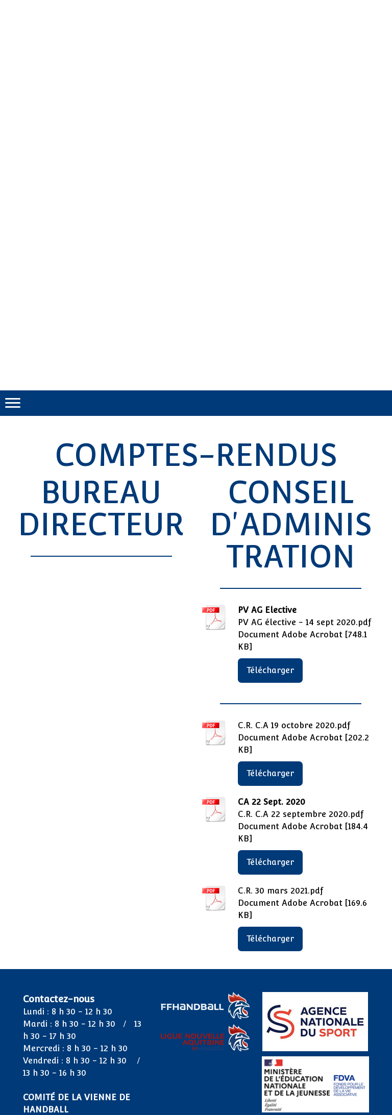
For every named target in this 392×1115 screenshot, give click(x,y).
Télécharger (270, 670)
